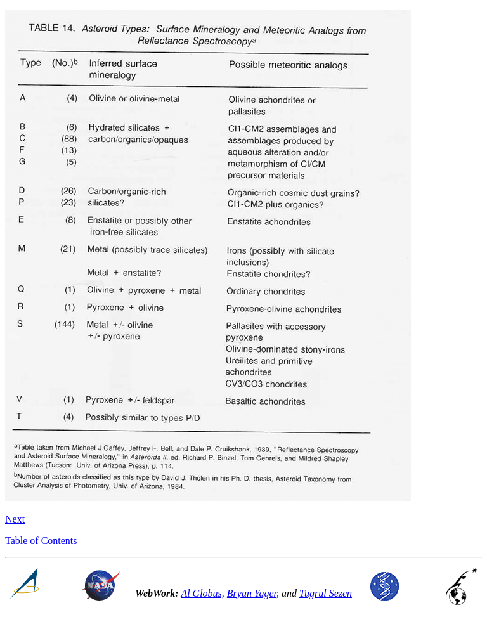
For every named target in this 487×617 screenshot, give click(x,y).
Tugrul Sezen (325, 593)
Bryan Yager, (253, 593)
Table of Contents (41, 540)
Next (15, 519)
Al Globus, (202, 593)
